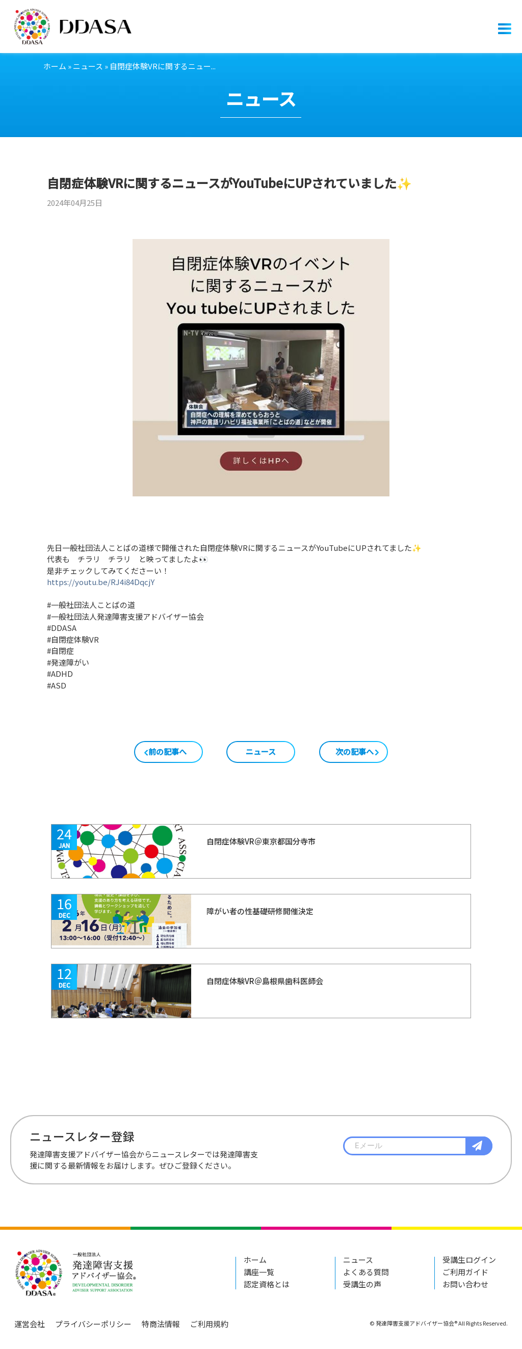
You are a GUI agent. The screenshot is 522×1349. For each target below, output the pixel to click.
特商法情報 (161, 1323)
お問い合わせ (465, 1284)
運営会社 (29, 1323)
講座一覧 (259, 1271)
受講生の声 (362, 1284)
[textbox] (417, 1146)
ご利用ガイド (465, 1271)
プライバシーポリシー (93, 1323)
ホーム (54, 66)
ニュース (88, 66)
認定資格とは (267, 1284)
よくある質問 (366, 1271)
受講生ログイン (469, 1259)
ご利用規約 (209, 1323)
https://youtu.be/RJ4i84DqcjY (100, 581)
